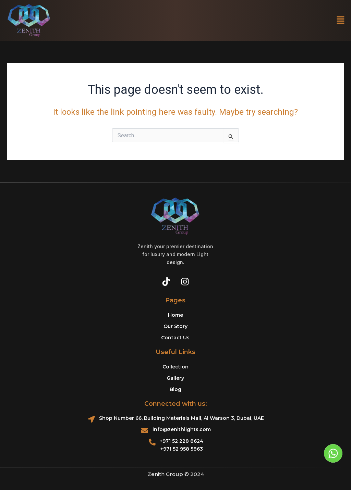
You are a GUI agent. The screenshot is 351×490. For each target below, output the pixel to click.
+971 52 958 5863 (181, 449)
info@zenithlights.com (182, 429)
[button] (341, 20)
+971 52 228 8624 (181, 441)
